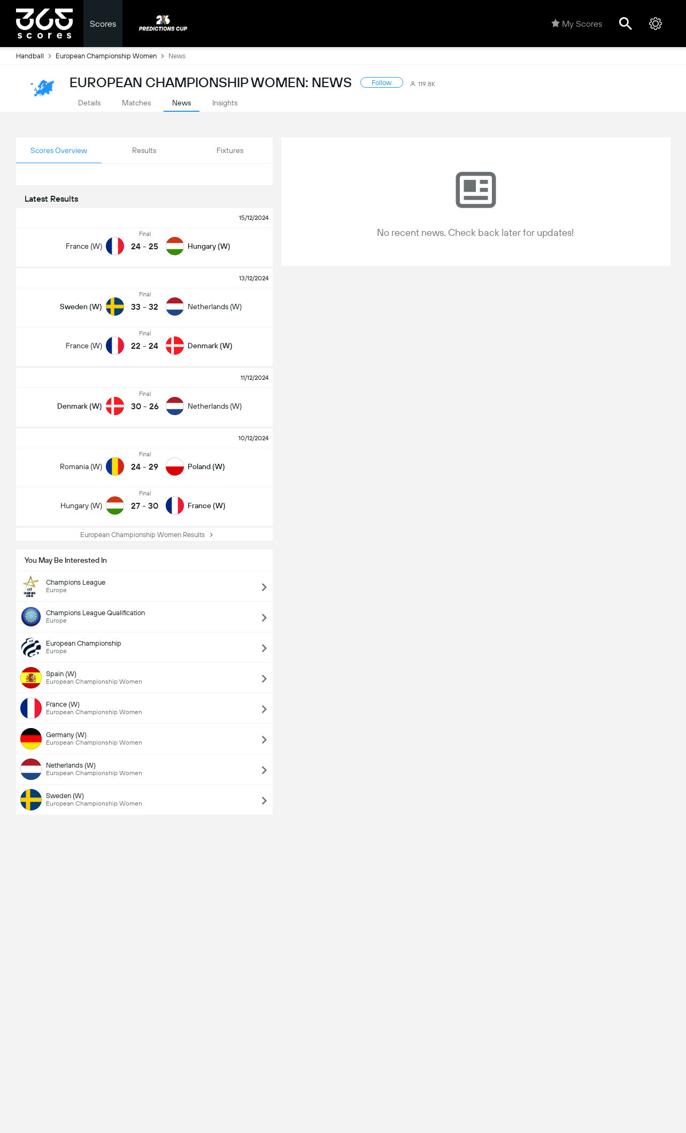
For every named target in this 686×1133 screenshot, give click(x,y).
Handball (36, 55)
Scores (103, 24)
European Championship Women (112, 55)
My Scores (576, 23)
